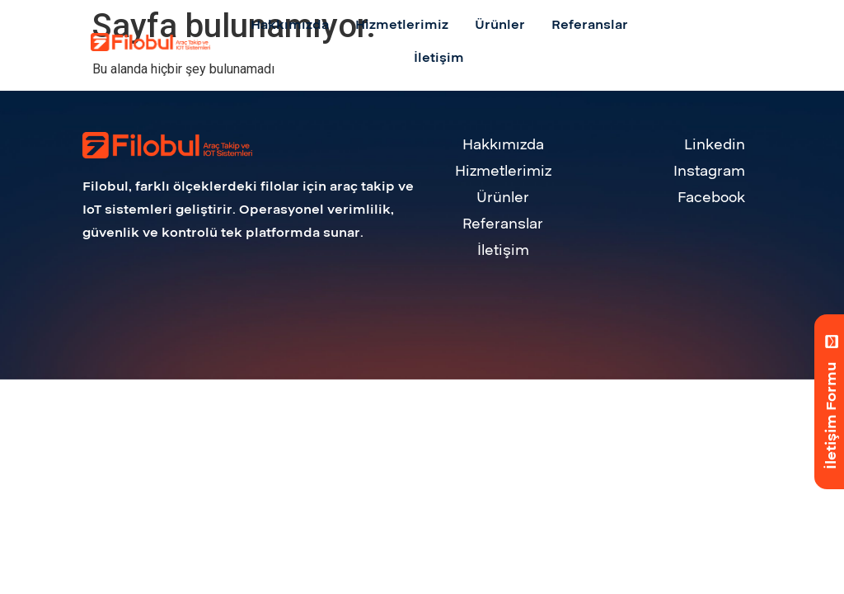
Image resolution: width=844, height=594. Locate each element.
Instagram (709, 171)
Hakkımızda (503, 144)
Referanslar (502, 224)
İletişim (503, 250)
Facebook (711, 197)
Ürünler (502, 197)
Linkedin (714, 144)
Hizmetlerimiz (503, 171)
